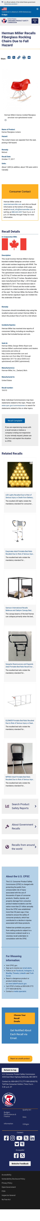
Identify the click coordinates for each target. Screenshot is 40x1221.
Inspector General (8, 1209)
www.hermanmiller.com (13, 218)
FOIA (3, 1205)
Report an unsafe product (20, 1072)
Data (24, 1130)
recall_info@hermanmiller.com (21, 223)
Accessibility (6, 1188)
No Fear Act (6, 1213)
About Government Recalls (19, 840)
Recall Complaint (15, 434)
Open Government (9, 1200)
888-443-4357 (17, 226)
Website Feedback (20, 1177)
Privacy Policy (7, 1196)
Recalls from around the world (20, 860)
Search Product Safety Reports (17, 819)
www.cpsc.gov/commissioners (13, 419)
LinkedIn (23, 987)
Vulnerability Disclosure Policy (13, 1192)
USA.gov (26, 1138)
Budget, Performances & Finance (10, 1128)
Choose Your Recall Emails (20, 1031)
